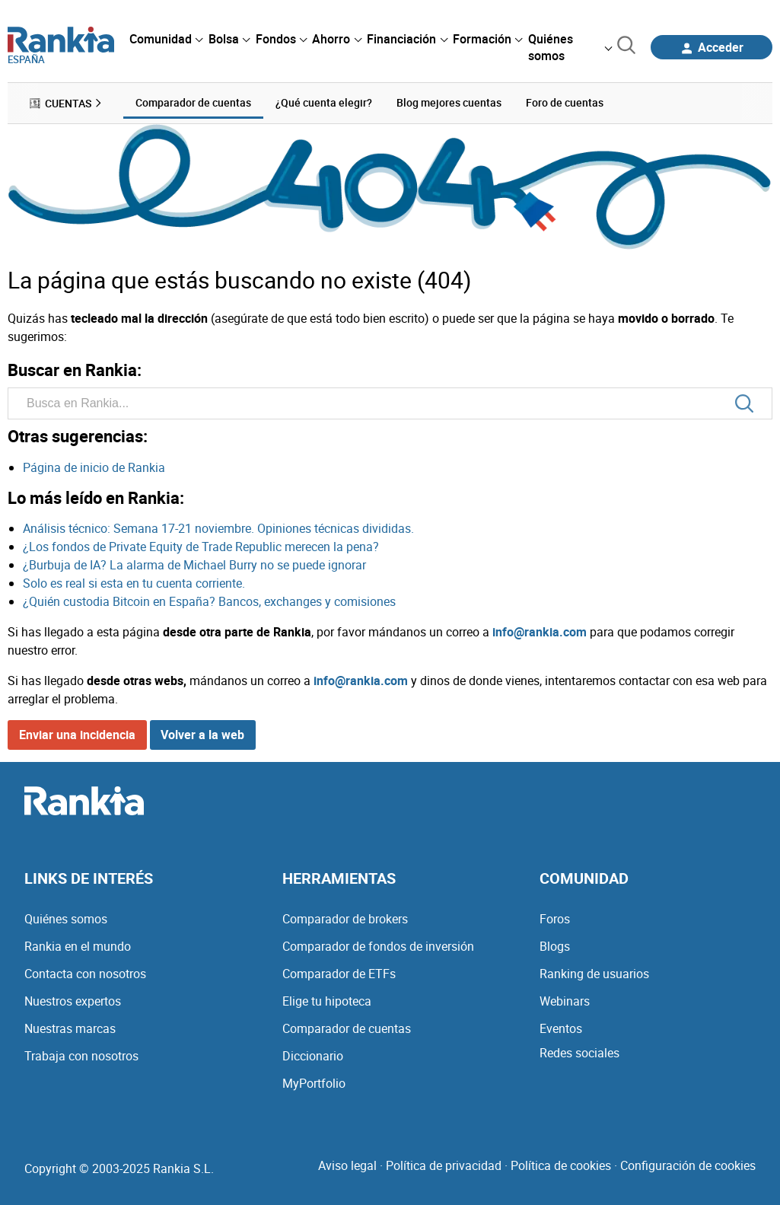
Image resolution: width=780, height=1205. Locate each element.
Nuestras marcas (70, 1028)
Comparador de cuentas (346, 1028)
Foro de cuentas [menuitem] (564, 102)
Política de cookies (561, 1165)
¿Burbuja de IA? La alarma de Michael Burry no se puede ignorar (194, 564)
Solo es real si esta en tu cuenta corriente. (134, 583)
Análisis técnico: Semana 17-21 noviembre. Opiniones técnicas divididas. (218, 528)
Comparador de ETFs (339, 973)
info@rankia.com (539, 631)
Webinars (565, 1001)
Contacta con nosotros (85, 973)
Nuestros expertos (72, 1001)
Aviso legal (347, 1165)
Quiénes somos (65, 918)
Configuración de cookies (688, 1165)
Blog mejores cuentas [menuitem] (448, 102)
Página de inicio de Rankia (94, 467)
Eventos (561, 1028)
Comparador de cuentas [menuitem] (193, 102)
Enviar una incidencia (77, 734)
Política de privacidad (443, 1165)
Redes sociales (579, 1052)
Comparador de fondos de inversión (378, 946)
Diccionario (312, 1055)
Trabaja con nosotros (81, 1055)
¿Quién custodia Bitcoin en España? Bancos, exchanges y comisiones (209, 601)
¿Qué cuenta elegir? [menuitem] (323, 102)
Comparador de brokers (345, 918)
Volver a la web (202, 734)
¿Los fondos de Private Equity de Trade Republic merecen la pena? (201, 546)
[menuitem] (165, 38)
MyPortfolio (313, 1083)
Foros (555, 918)
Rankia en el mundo (77, 946)
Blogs (555, 946)
